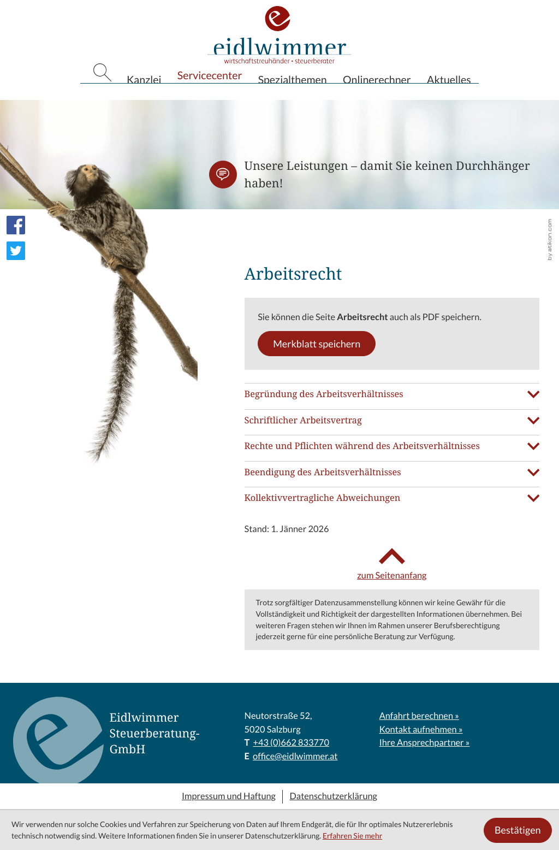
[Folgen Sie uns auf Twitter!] (16, 250)
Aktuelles (449, 96)
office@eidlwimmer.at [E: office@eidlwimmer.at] (295, 757)
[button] (223, 174)
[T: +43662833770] (291, 743)
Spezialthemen (292, 96)
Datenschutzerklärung (333, 796)
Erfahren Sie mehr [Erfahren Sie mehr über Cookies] (352, 835)
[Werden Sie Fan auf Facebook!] (16, 225)
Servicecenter (209, 93)
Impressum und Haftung (229, 796)
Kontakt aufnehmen (418, 730)
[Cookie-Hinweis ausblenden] (517, 830)
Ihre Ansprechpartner (421, 743)
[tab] (392, 394)
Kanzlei (144, 96)
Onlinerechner (377, 96)
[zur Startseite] (279, 45)
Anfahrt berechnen (416, 716)
